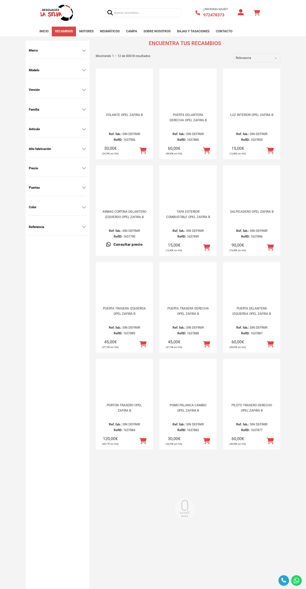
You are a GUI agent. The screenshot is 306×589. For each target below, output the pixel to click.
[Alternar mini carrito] (257, 13)
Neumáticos (110, 31)
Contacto (224, 31)
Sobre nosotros (157, 31)
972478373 (213, 14)
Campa (131, 31)
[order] (256, 57)
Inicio (44, 31)
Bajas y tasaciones (193, 31)
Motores (86, 31)
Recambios (64, 31)
